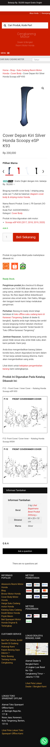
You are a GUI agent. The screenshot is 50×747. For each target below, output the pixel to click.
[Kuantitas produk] (7, 231)
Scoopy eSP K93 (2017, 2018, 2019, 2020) (25, 216)
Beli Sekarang (26, 231)
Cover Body (16, 67)
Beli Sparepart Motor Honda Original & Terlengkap (11, 616)
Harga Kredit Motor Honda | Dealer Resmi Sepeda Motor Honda (25, 14)
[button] (3, 47)
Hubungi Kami (8, 641)
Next (43, 165)
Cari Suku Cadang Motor (12, 53)
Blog (3, 584)
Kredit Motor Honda (10, 607)
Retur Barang (7, 650)
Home (5, 64)
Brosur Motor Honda (11, 588)
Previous (3, 165)
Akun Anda (34, 7)
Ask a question (25, 545)
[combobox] (25, 19)
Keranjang (46, 7)
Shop (12, 64)
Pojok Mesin (7, 610)
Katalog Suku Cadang (11, 604)
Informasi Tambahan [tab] (16, 484)
